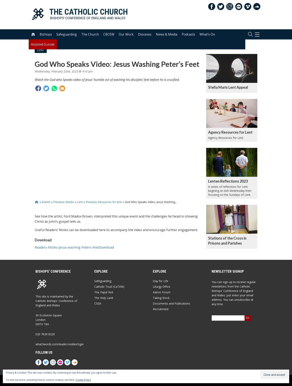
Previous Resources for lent (104, 202)
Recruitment (161, 309)
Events (46, 202)
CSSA (97, 303)
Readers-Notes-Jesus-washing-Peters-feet (67, 247)
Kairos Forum (161, 292)
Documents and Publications (171, 303)
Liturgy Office (161, 286)
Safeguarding (66, 34)
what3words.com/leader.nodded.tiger (59, 344)
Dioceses (144, 34)
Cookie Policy (83, 380)
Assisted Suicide (43, 44)
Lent (80, 202)
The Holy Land (103, 298)
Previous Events (63, 202)
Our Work (126, 34)
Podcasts (188, 34)
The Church (90, 34)
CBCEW (108, 34)
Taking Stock (161, 298)
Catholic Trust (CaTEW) (109, 286)
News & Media (166, 34)
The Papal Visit (103, 292)
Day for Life (160, 281)
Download (106, 247)
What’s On (207, 34)
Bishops (46, 34)
